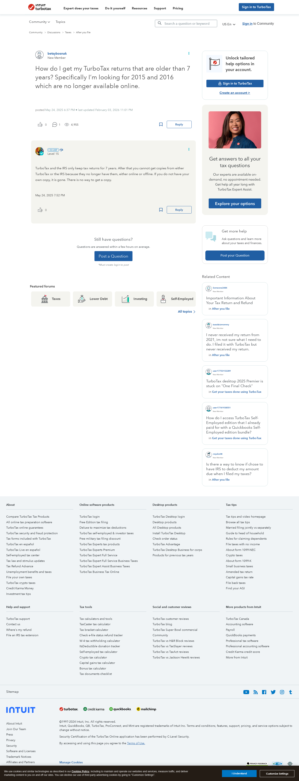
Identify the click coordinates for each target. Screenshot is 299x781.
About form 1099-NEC (241, 550)
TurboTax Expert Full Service (98, 555)
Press (9, 734)
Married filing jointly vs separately (248, 527)
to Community (258, 23)
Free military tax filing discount (100, 538)
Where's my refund (19, 630)
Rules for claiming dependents (246, 538)
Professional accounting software (247, 646)
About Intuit (14, 723)
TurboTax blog (162, 624)
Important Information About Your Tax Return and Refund (230, 300)
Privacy (10, 740)
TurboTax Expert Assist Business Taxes (105, 566)
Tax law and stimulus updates (25, 561)
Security (11, 746)
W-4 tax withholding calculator (100, 641)
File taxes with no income (243, 544)
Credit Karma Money (20, 588)
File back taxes (235, 583)
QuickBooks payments (241, 635)
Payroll (230, 630)
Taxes (68, 32)
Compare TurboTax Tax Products (27, 516)
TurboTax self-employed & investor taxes (107, 533)
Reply (179, 124)
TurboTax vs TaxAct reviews (171, 652)
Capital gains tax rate (240, 577)
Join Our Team (16, 729)
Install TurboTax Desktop (169, 533)
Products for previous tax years (173, 555)
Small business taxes (239, 566)
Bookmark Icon (161, 124)
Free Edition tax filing (94, 522)
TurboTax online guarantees (24, 527)
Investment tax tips (18, 594)
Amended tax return (239, 572)
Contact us (13, 624)
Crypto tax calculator (93, 657)
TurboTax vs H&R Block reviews (173, 641)
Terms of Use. (136, 743)
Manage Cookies (71, 762)
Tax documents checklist (96, 674)
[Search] (186, 23)
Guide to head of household (245, 533)
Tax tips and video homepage (246, 516)
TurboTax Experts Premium (97, 550)
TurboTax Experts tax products (100, 544)
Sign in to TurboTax (256, 7)
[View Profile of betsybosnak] (57, 53)
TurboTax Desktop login (169, 516)
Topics (60, 22)
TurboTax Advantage (166, 544)
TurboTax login (90, 516)
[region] (71, 762)
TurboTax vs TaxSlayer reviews (172, 646)
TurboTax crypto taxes (20, 583)
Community (36, 32)
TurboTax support (18, 619)
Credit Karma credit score (243, 652)
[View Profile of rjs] (61, 149)
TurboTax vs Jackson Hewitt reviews (176, 657)
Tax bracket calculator (94, 630)
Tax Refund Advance (19, 566)
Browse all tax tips (238, 522)
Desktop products (164, 522)
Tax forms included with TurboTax (28, 538)
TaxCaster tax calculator (95, 624)
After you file (83, 32)
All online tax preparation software (29, 522)
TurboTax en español (20, 544)
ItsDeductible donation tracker (100, 646)
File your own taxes (19, 577)
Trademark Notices (18, 757)
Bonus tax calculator (93, 668)
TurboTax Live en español (23, 550)
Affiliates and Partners (20, 762)
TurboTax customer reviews (171, 619)
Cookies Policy (80, 771)
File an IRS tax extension (22, 635)
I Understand (239, 773)
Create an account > (234, 93)
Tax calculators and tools (96, 619)
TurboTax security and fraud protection (32, 533)
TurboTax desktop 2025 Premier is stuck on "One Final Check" (234, 383)
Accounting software (239, 624)
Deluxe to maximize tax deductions (103, 527)
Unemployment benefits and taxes (28, 572)
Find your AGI (235, 588)
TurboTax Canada (237, 619)
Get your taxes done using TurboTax (236, 392)
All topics (185, 311)
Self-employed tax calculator (98, 652)
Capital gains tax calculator (97, 663)
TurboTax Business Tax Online (99, 572)
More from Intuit (237, 657)
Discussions (53, 32)
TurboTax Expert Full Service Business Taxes (109, 561)
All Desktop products (167, 527)
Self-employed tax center (22, 555)
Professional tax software (242, 641)
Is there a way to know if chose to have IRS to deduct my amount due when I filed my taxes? (234, 469)
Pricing (178, 8)
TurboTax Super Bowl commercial (175, 630)
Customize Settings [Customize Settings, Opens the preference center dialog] (277, 773)
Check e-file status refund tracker (101, 635)
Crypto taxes (234, 555)
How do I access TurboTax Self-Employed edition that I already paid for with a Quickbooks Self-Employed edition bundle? (233, 425)
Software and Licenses (21, 751)
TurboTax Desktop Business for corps (177, 550)
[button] (188, 53)
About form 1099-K (238, 561)
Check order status (165, 538)
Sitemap (12, 692)
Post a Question (113, 256)
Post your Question (235, 255)
